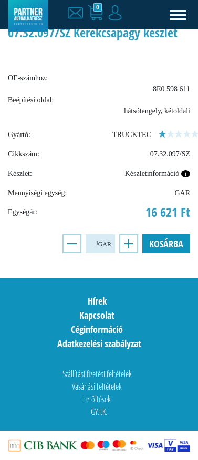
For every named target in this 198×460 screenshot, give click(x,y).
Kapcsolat (96, 315)
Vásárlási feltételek (97, 386)
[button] (78, 13)
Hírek (97, 301)
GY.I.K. (99, 411)
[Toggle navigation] (178, 14)
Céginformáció (97, 329)
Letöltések (97, 399)
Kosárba (166, 243)
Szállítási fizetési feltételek (97, 374)
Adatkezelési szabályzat (99, 343)
